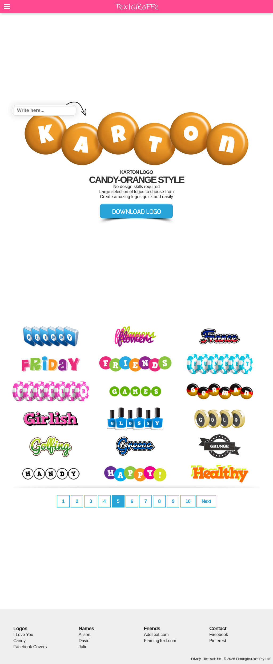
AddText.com (156, 634)
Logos (20, 628)
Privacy (196, 659)
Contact (217, 628)
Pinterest (217, 640)
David (84, 640)
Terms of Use (212, 659)
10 (188, 501)
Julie (83, 647)
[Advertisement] (136, 60)
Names (86, 628)
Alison (84, 634)
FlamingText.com (160, 640)
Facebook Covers (30, 647)
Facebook (218, 634)
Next (206, 501)
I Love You (23, 634)
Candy (19, 640)
